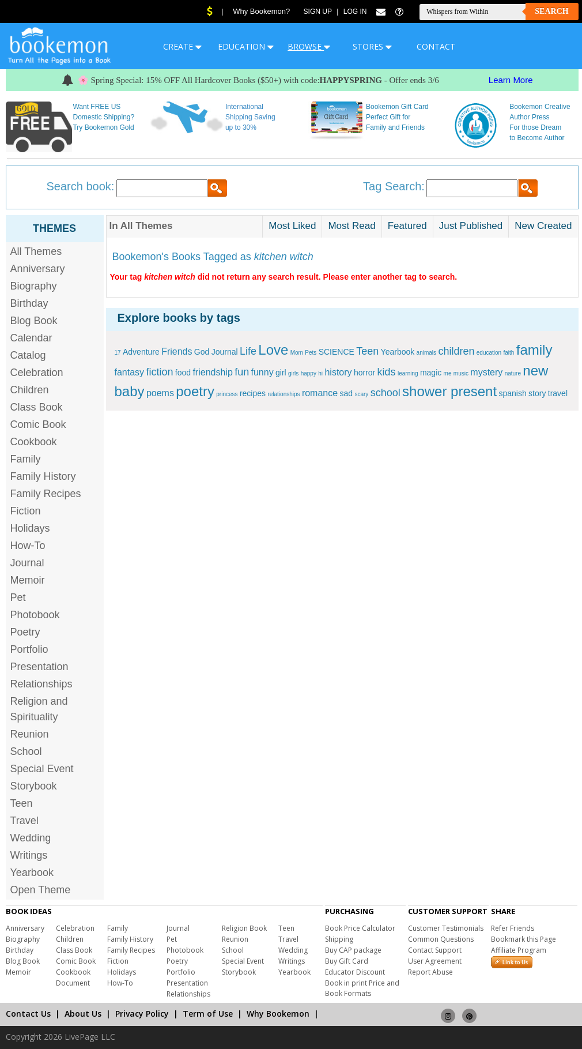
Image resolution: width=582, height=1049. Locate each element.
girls (293, 373)
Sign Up (318, 11)
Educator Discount (355, 972)
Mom (296, 352)
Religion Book (244, 928)
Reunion (29, 734)
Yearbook (32, 872)
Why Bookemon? (261, 11)
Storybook (33, 786)
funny (262, 372)
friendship (212, 372)
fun (242, 372)
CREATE (182, 46)
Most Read (351, 225)
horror (364, 372)
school (385, 392)
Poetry (25, 632)
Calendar (31, 338)
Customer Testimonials (445, 928)
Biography (33, 286)
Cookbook (33, 442)
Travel (24, 820)
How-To (28, 545)
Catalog (28, 355)
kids (386, 372)
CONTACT (436, 46)
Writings (29, 855)
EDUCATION (246, 46)
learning (408, 373)
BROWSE (309, 46)
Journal (27, 563)
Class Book (36, 407)
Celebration (36, 372)
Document (73, 983)
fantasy (130, 372)
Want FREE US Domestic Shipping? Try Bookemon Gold (103, 117)
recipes (253, 393)
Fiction (25, 511)
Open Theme (40, 890)
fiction (159, 372)
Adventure (141, 351)
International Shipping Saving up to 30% (250, 117)
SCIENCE (336, 351)
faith (509, 352)
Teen (21, 803)
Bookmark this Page (523, 939)
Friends (176, 351)
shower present (449, 391)
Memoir (27, 580)
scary (361, 394)
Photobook (35, 615)
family (534, 350)
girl (280, 372)
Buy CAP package (353, 950)
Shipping (339, 939)
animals (426, 352)
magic (430, 372)
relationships (283, 394)
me (448, 373)
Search (551, 11)
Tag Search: (394, 186)
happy (308, 373)
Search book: (81, 186)
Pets (310, 352)
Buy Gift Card (346, 961)
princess (226, 394)
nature (513, 373)
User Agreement (435, 961)
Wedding (30, 838)
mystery (486, 372)
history (338, 372)
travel (558, 393)
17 (118, 352)
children (456, 351)
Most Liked (292, 225)
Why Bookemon (278, 1013)
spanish (512, 393)
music (460, 373)
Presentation (39, 666)
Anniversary (37, 269)
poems (160, 393)
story (537, 393)
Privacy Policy (142, 1013)
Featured (407, 225)
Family (25, 459)
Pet (18, 597)
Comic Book (38, 424)
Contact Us (28, 1013)
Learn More (511, 80)
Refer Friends (512, 928)
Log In (355, 11)
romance (320, 393)
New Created (543, 225)
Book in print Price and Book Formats (362, 988)
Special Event (42, 768)
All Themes (36, 251)
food (183, 372)
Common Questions (441, 939)
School (26, 751)
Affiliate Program (518, 950)
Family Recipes (45, 493)
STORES (372, 46)
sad (346, 393)
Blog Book (34, 320)
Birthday (29, 303)
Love (273, 350)
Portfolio (29, 649)
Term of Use (208, 1013)
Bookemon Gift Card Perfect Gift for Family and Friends (397, 117)
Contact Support (435, 950)
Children (29, 390)
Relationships (41, 684)
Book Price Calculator (360, 928)
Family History (43, 476)
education (489, 352)
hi (320, 373)
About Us (83, 1013)
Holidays (30, 528)
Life (248, 351)
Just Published (471, 225)
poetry (195, 391)
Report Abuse (430, 972)
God (201, 351)
